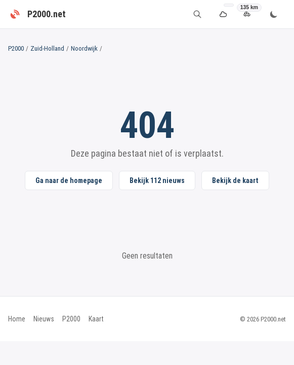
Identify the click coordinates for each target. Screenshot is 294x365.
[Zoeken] (197, 14)
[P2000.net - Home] (37, 14)
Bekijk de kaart (235, 180)
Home (16, 319)
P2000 (16, 48)
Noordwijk (84, 48)
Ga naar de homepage (68, 180)
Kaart (96, 319)
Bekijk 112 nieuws (157, 180)
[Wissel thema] (274, 14)
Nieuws (43, 319)
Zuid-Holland (47, 48)
